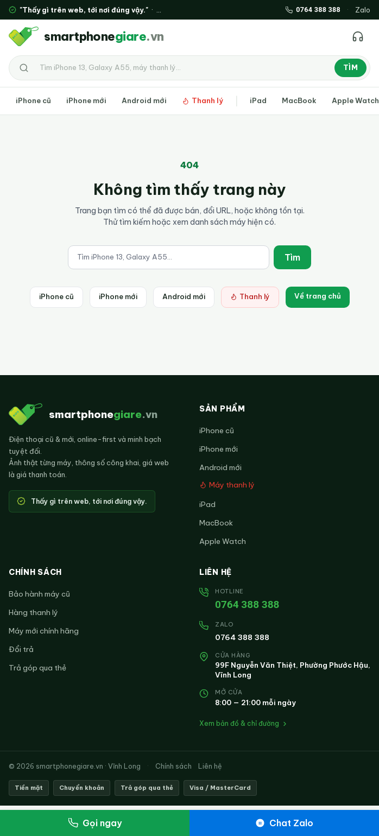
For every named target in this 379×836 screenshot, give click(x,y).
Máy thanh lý (227, 485)
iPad (258, 100)
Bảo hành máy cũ (39, 594)
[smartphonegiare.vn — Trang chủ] (86, 36)
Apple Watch (222, 541)
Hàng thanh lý (33, 612)
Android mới (144, 100)
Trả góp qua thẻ (37, 668)
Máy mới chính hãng (44, 631)
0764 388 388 (247, 604)
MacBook (299, 100)
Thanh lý (202, 100)
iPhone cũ (33, 100)
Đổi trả (21, 649)
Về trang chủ (317, 296)
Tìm (350, 67)
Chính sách (173, 766)
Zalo (362, 9)
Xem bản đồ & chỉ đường (243, 723)
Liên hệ (210, 766)
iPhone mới (86, 100)
